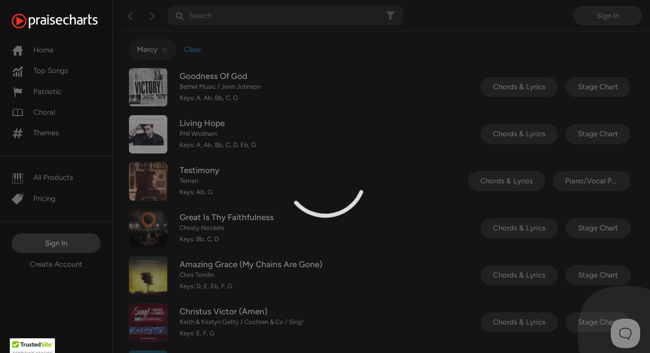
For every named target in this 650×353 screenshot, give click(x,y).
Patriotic (36, 91)
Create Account (56, 264)
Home (32, 50)
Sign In (56, 243)
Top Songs (40, 70)
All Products (42, 177)
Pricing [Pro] (33, 198)
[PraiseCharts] (67, 21)
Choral (33, 112)
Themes (35, 132)
